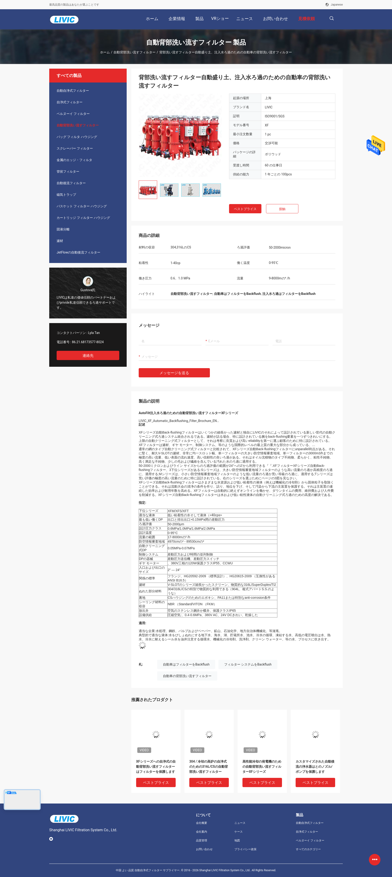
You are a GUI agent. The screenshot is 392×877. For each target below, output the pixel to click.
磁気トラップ (66, 194)
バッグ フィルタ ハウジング (77, 137)
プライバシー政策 (245, 849)
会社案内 (201, 831)
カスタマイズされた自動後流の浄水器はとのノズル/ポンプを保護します (315, 766)
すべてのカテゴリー (308, 849)
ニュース (239, 823)
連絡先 (88, 355)
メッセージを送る (174, 373)
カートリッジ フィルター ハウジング (83, 218)
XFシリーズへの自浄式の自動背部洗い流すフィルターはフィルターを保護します (156, 766)
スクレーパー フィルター (75, 148)
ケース (238, 831)
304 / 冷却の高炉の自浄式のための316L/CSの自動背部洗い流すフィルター (208, 766)
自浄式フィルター (70, 102)
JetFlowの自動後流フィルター (78, 252)
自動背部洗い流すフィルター (134, 52)
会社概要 (201, 823)
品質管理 (201, 840)
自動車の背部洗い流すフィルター (187, 676)
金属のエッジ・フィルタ (74, 160)
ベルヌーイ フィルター (73, 114)
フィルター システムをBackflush (248, 664)
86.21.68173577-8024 (88, 342)
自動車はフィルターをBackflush (186, 664)
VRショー (220, 18)
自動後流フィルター (71, 183)
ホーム (105, 52)
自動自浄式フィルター (73, 90)
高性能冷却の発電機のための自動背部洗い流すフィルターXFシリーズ (261, 766)
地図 (237, 840)
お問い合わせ (204, 849)
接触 (282, 209)
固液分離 (63, 229)
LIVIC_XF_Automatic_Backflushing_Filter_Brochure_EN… (179, 421)
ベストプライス (245, 209)
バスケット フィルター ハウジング (82, 206)
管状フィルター (68, 171)
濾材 (60, 241)
